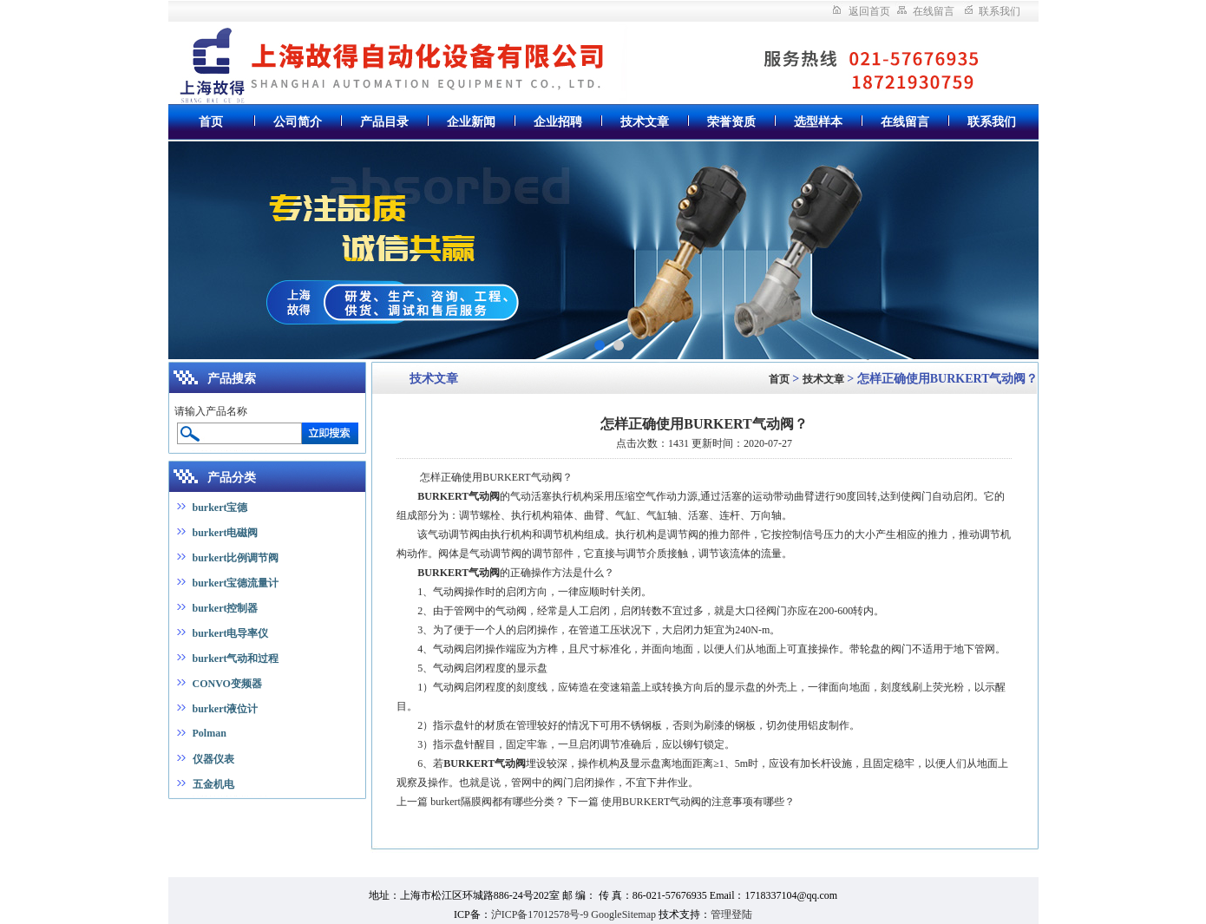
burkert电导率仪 (231, 633)
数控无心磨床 (294, 825)
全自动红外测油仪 (151, 840)
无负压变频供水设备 (637, 869)
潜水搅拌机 (561, 869)
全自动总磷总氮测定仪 (250, 810)
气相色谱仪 (310, 840)
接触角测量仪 (86, 825)
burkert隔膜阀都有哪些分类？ (497, 802)
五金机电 (213, 784)
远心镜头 (260, 840)
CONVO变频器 (227, 684)
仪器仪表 (213, 759)
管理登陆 (731, 914)
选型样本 (818, 121)
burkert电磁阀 (226, 533)
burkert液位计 (226, 709)
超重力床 (216, 840)
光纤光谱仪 (180, 825)
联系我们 (999, 11)
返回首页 (869, 11)
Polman (209, 733)
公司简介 (297, 121)
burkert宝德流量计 (236, 583)
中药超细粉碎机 (39, 810)
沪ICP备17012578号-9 (540, 914)
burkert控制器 (226, 608)
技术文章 (644, 121)
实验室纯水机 (164, 810)
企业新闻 (471, 121)
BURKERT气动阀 (458, 496)
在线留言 (933, 11)
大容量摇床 (138, 855)
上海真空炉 (26, 825)
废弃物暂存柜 (75, 840)
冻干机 (135, 825)
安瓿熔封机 (83, 855)
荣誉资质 (731, 121)
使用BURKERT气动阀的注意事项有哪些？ (698, 802)
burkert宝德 (220, 507)
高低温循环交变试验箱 (219, 855)
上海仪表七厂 (336, 810)
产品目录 (384, 121)
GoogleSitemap (623, 914)
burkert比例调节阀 (236, 558)
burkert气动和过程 (236, 658)
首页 (211, 121)
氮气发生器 (104, 810)
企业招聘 (558, 121)
